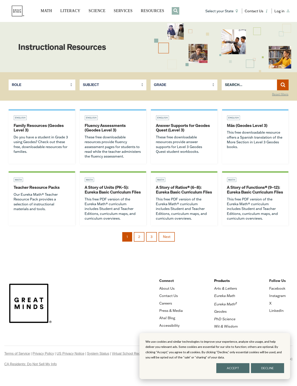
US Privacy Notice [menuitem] (70, 364)
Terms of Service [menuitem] (17, 364)
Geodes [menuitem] (220, 322)
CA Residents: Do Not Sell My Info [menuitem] (30, 374)
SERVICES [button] (123, 11)
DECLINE (267, 368)
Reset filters (280, 94)
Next (166, 247)
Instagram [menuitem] (277, 306)
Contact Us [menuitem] (168, 306)
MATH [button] (46, 11)
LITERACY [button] (70, 11)
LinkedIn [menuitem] (276, 321)
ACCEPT (233, 368)
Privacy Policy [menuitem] (43, 364)
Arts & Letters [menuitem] (225, 299)
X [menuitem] (270, 314)
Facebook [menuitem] (277, 299)
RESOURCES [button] (152, 11)
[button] (222, 11)
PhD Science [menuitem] (224, 329)
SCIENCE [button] (96, 11)
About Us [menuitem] (167, 299)
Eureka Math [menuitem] (224, 306)
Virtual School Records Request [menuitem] (136, 364)
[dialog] (214, 356)
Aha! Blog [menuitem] (167, 328)
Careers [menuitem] (165, 314)
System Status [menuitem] (98, 364)
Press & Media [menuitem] (171, 321)
